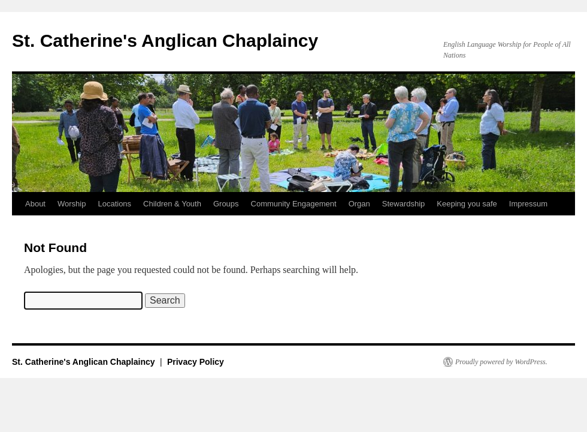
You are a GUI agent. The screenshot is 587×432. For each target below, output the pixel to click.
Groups (226, 203)
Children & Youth (172, 203)
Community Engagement (294, 203)
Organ (359, 203)
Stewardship (403, 203)
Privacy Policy (195, 362)
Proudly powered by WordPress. (501, 362)
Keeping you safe (467, 203)
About (35, 203)
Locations (114, 203)
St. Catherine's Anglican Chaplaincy (165, 40)
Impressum (528, 203)
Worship (72, 203)
